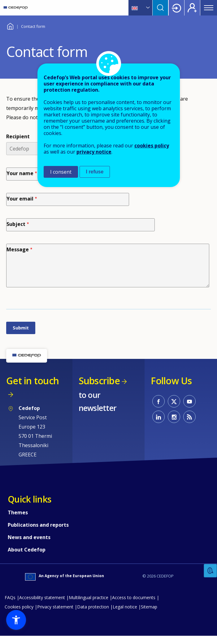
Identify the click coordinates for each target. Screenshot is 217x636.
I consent (61, 171)
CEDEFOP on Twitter (174, 401)
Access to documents (133, 597)
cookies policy (151, 145)
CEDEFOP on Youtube (189, 401)
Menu (208, 7)
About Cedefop (27, 549)
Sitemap (149, 607)
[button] (16, 620)
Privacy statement (55, 607)
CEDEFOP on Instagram (174, 417)
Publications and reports (38, 524)
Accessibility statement (42, 597)
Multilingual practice (88, 597)
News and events (29, 537)
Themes (18, 512)
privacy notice (93, 151)
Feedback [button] (210, 570)
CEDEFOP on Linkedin (158, 417)
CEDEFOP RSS (189, 417)
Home (10, 25)
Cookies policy (19, 607)
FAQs (10, 597)
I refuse (95, 171)
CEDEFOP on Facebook (158, 401)
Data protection (93, 607)
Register (192, 7)
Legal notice (125, 607)
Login (176, 7)
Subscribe (99, 380)
